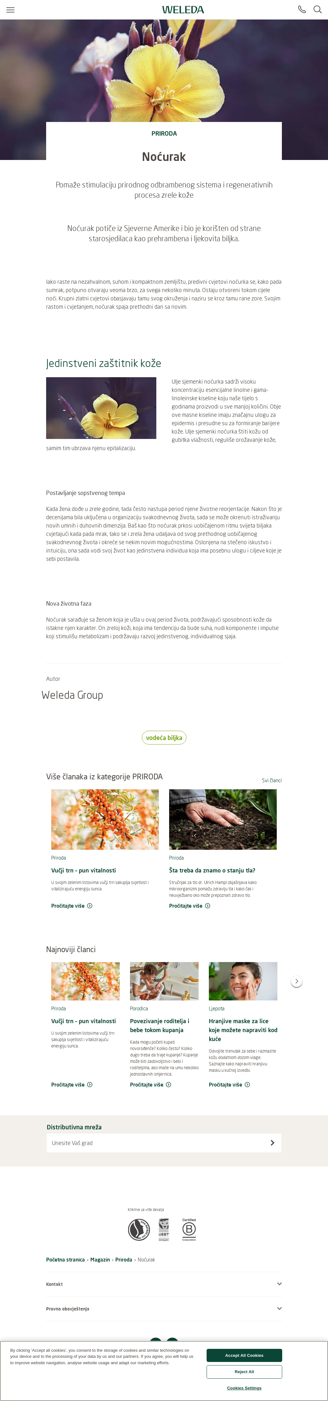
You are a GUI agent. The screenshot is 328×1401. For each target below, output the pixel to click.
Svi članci (272, 780)
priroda (164, 133)
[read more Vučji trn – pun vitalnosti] (105, 906)
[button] (139, 1239)
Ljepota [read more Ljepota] (217, 1008)
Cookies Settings (244, 1391)
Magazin (100, 1259)
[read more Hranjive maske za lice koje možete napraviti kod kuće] (243, 1085)
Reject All (244, 1374)
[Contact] (302, 9)
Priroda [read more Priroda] (58, 858)
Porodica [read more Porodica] (139, 1008)
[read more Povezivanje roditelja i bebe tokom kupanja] (164, 1085)
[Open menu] (10, 9)
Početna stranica (65, 1259)
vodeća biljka (164, 737)
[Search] (318, 9)
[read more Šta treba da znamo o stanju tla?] (223, 906)
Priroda (123, 1259)
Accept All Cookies (244, 1358)
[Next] (296, 981)
